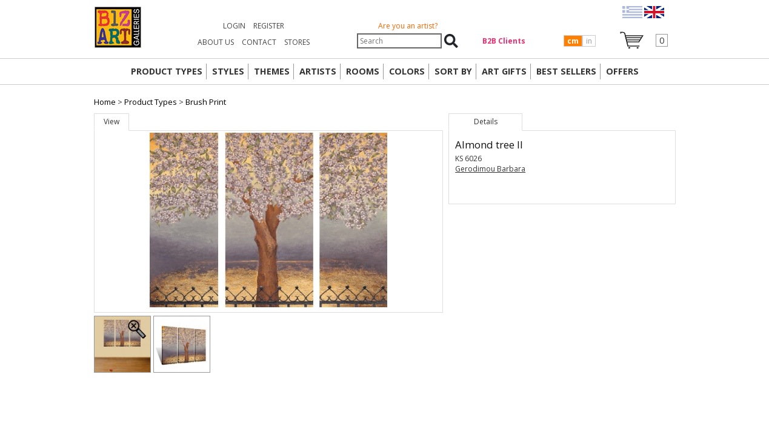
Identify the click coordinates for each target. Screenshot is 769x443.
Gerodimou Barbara (490, 169)
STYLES (228, 71)
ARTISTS (317, 71)
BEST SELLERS (566, 71)
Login (234, 26)
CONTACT (259, 42)
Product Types (150, 101)
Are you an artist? (408, 26)
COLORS (407, 71)
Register (268, 26)
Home (105, 101)
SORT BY (453, 71)
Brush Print (205, 101)
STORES (297, 42)
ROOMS (362, 71)
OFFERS (622, 71)
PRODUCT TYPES (166, 71)
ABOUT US (216, 42)
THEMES (272, 71)
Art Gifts (504, 71)
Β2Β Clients (503, 41)
